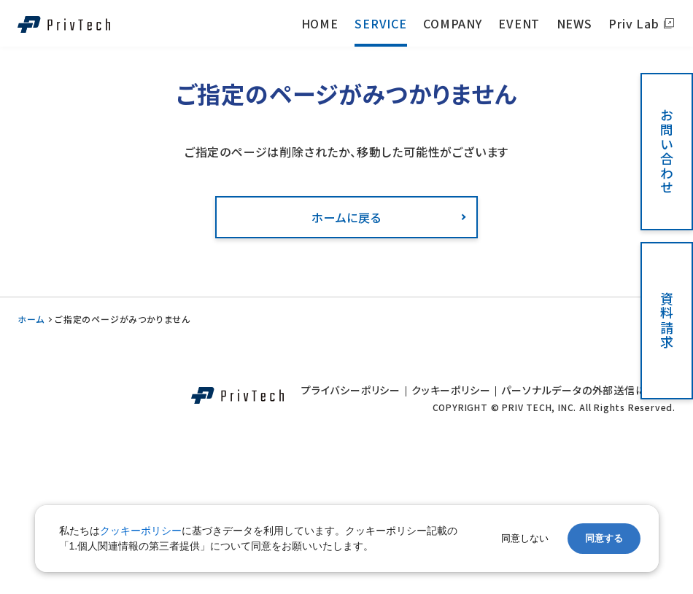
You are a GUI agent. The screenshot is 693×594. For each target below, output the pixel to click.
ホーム (31, 319)
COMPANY (452, 23)
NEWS (574, 23)
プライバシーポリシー (350, 390)
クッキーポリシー (450, 390)
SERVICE (381, 23)
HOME (319, 23)
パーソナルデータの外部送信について (588, 390)
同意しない (525, 538)
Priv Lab (633, 23)
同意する (604, 538)
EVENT (519, 23)
